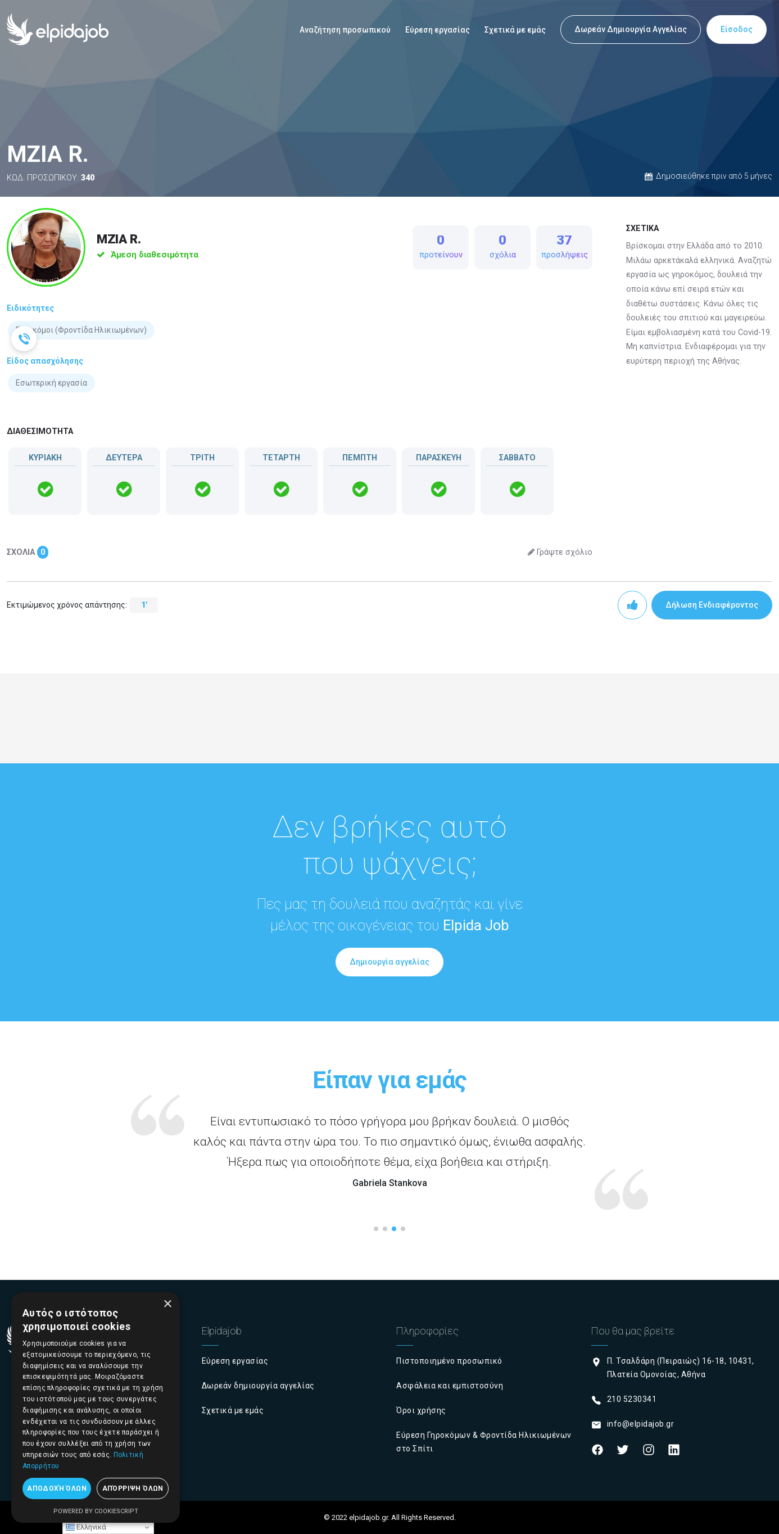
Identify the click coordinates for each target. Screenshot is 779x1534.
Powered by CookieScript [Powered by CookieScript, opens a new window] (95, 1511)
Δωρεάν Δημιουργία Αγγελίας (630, 29)
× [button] (167, 1304)
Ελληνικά (86, 1527)
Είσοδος (737, 29)
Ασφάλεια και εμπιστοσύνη (449, 1385)
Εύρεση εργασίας (437, 29)
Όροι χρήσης (421, 1410)
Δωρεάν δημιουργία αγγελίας (258, 1385)
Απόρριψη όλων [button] (133, 1488)
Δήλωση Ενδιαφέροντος (711, 604)
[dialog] (95, 1407)
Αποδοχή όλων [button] (57, 1488)
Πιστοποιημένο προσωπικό (449, 1360)
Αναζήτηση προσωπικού (345, 29)
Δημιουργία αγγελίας (389, 961)
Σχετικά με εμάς (515, 29)
